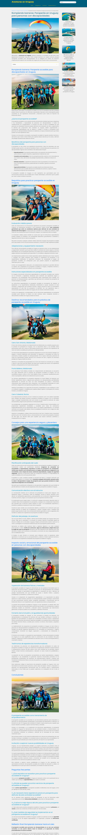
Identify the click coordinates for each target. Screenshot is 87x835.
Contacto (44, 5)
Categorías (37, 5)
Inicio (32, 5)
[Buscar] (75, 2)
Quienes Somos (51, 5)
